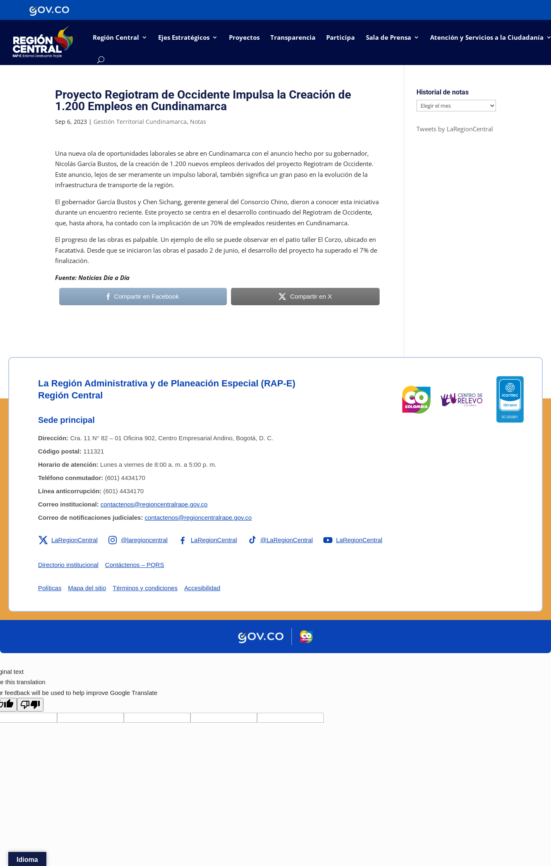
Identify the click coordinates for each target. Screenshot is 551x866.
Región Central (116, 37)
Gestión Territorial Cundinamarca (140, 121)
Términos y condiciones (145, 587)
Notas (198, 121)
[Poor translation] (30, 705)
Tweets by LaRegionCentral (454, 129)
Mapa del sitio (87, 587)
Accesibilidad (203, 587)
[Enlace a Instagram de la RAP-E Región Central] (138, 540)
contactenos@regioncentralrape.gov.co (154, 504)
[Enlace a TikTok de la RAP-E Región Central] (281, 540)
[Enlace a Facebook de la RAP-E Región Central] (208, 540)
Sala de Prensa (388, 37)
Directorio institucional (68, 564)
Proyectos (244, 37)
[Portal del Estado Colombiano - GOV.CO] (49, 10)
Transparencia (292, 37)
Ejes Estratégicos (183, 37)
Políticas (50, 587)
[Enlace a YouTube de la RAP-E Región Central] (354, 540)
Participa (340, 37)
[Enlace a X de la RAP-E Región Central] (68, 540)
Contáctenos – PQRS (135, 564)
